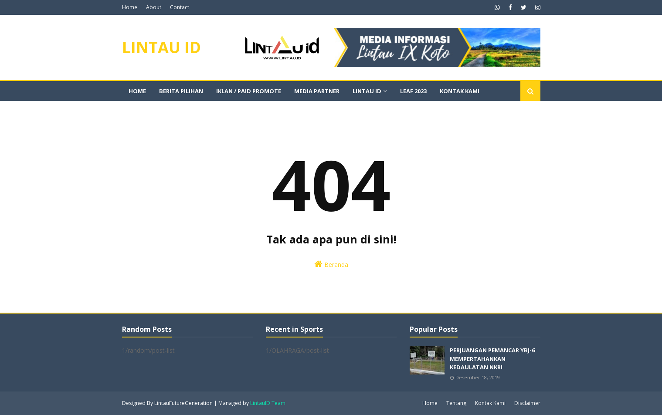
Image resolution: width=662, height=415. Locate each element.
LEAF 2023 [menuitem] (413, 91)
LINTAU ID (161, 47)
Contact (179, 7)
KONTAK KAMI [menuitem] (459, 91)
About (153, 7)
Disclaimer (527, 403)
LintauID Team (267, 403)
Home (129, 7)
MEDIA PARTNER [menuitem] (316, 91)
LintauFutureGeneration (183, 403)
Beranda (331, 264)
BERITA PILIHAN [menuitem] (181, 91)
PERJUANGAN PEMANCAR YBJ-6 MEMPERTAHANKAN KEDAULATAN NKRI (492, 358)
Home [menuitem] (137, 91)
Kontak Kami (490, 403)
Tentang (456, 403)
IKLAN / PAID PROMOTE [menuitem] (248, 91)
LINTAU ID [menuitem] (367, 91)
